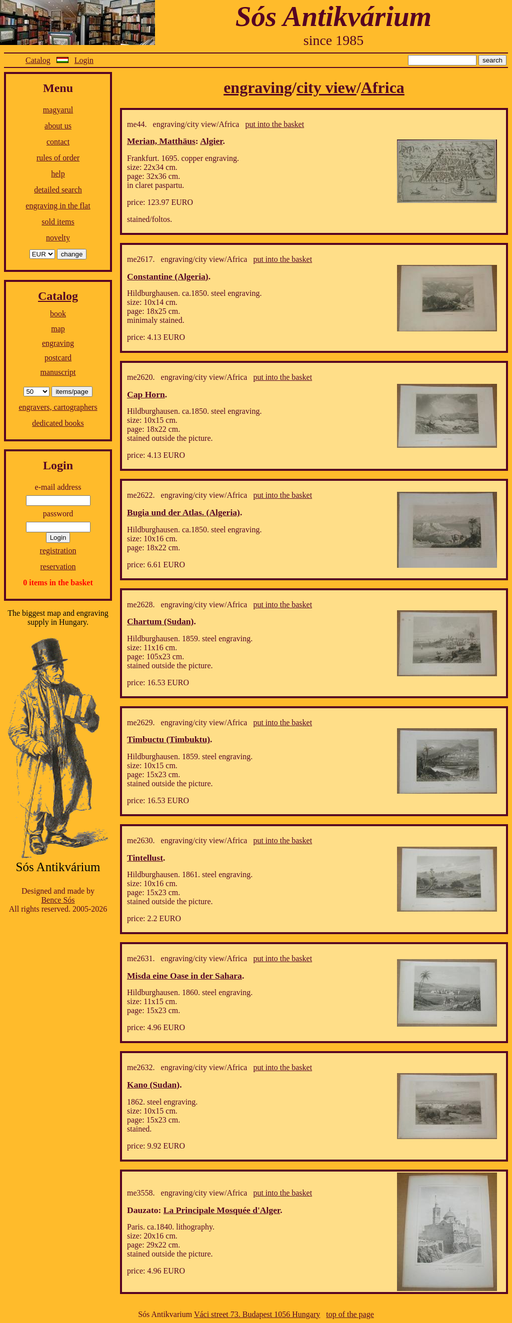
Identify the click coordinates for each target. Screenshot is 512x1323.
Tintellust (145, 858)
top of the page (350, 1314)
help (58, 173)
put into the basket (274, 124)
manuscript (58, 372)
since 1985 (334, 40)
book (58, 313)
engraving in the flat (58, 205)
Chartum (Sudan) (160, 621)
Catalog (38, 60)
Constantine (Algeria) (167, 276)
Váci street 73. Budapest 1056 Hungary (257, 1314)
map (58, 328)
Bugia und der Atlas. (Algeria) (183, 512)
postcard (58, 357)
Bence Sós (57, 900)
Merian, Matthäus (161, 141)
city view (326, 87)
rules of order (58, 157)
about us (58, 125)
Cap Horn (146, 394)
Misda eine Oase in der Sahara (184, 976)
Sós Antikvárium (334, 16)
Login (84, 60)
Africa (382, 87)
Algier (211, 141)
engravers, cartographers (57, 407)
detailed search (58, 189)
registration (58, 550)
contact (58, 141)
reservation (58, 566)
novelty (58, 237)
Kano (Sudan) (153, 1085)
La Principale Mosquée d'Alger (222, 1210)
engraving (58, 343)
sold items (58, 221)
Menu (58, 87)
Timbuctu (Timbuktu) (168, 739)
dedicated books (58, 423)
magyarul (58, 109)
